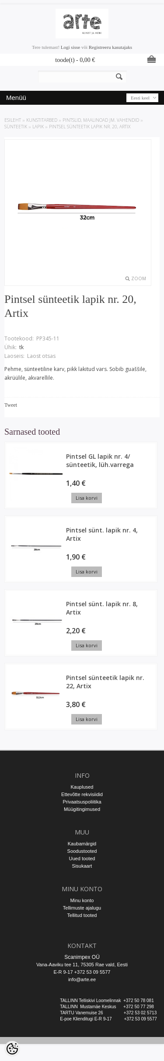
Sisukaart (82, 866)
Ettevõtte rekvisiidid (82, 794)
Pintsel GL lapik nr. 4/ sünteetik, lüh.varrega (100, 460)
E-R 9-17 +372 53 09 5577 (82, 972)
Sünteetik (15, 127)
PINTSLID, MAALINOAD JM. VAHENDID (101, 120)
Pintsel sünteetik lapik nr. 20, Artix (89, 127)
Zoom (138, 278)
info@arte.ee (82, 979)
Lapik (38, 127)
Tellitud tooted (82, 915)
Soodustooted (82, 851)
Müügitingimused (82, 809)
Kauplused (82, 787)
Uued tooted (82, 858)
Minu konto (82, 900)
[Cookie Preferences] (12, 1049)
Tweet (10, 405)
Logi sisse (70, 47)
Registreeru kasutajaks (110, 47)
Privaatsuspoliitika (82, 801)
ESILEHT (12, 120)
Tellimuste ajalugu (82, 907)
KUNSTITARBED (41, 120)
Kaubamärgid (82, 843)
